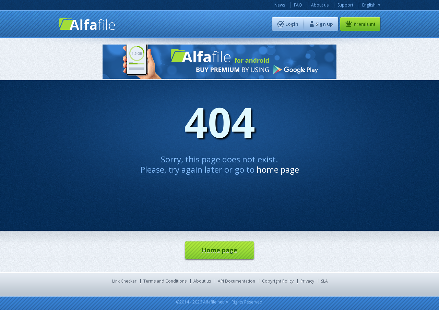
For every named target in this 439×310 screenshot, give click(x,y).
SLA (324, 281)
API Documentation (236, 281)
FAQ (298, 5)
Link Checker (124, 281)
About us (320, 5)
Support (345, 5)
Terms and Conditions (165, 281)
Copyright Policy (278, 281)
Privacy (307, 281)
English (369, 5)
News (279, 5)
